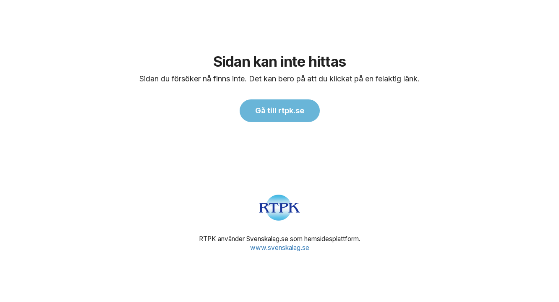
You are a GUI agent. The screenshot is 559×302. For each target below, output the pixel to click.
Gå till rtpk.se (279, 110)
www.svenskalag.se (279, 248)
